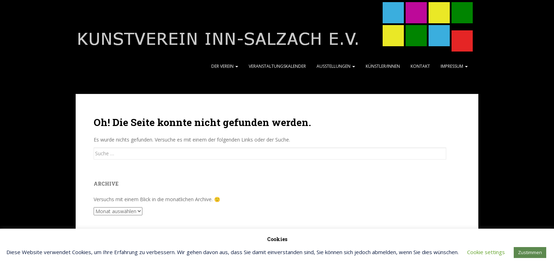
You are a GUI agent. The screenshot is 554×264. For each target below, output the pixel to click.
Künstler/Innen (383, 66)
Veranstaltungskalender (277, 66)
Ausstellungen (336, 66)
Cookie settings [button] (486, 252)
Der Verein (224, 66)
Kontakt (420, 66)
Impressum (454, 66)
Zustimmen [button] (530, 252)
